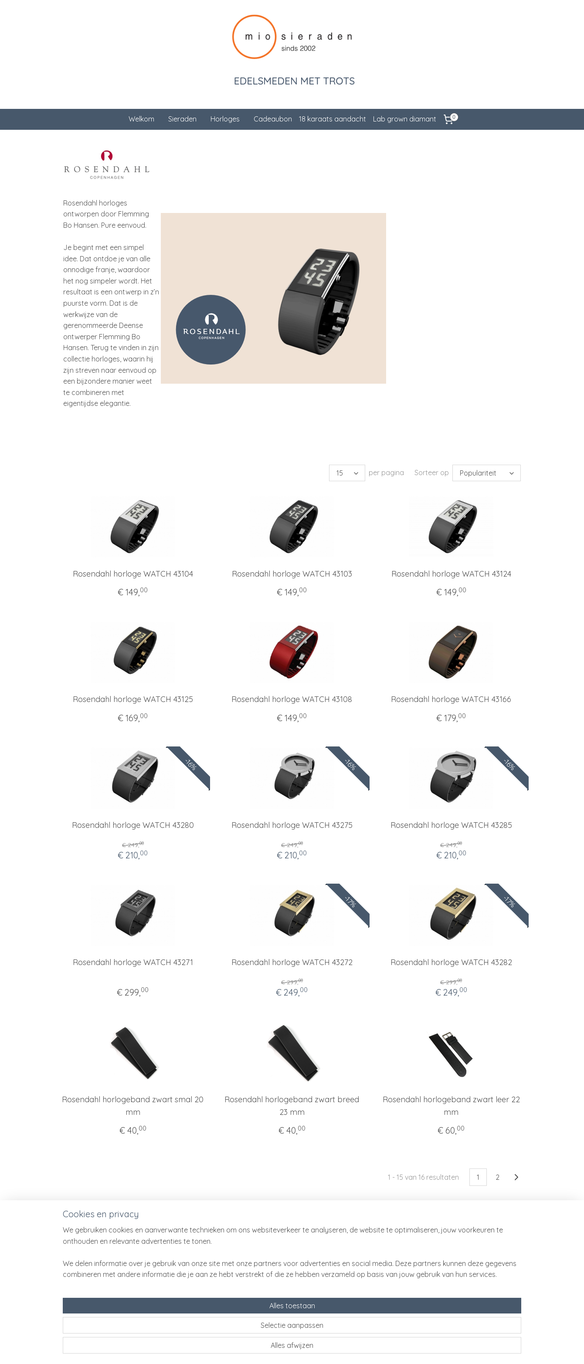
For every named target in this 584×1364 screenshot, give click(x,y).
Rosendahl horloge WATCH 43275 (292, 825)
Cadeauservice (174, 1261)
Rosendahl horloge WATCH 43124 (451, 574)
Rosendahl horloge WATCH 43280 (133, 825)
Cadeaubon (273, 119)
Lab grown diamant (404, 119)
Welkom (141, 119)
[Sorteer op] (486, 473)
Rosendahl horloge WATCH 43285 (451, 825)
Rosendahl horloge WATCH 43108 (291, 699)
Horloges (225, 119)
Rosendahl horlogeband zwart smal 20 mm (133, 1105)
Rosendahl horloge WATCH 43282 (451, 962)
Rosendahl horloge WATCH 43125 (133, 699)
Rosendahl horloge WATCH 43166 (451, 699)
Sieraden (182, 119)
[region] (234, 1325)
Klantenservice (174, 1251)
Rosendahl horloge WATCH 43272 (292, 962)
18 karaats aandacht (332, 119)
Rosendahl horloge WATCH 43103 (292, 574)
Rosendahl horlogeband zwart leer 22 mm (451, 1105)
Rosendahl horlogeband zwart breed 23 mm (291, 1105)
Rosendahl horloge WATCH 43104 (133, 574)
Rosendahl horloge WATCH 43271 (133, 962)
